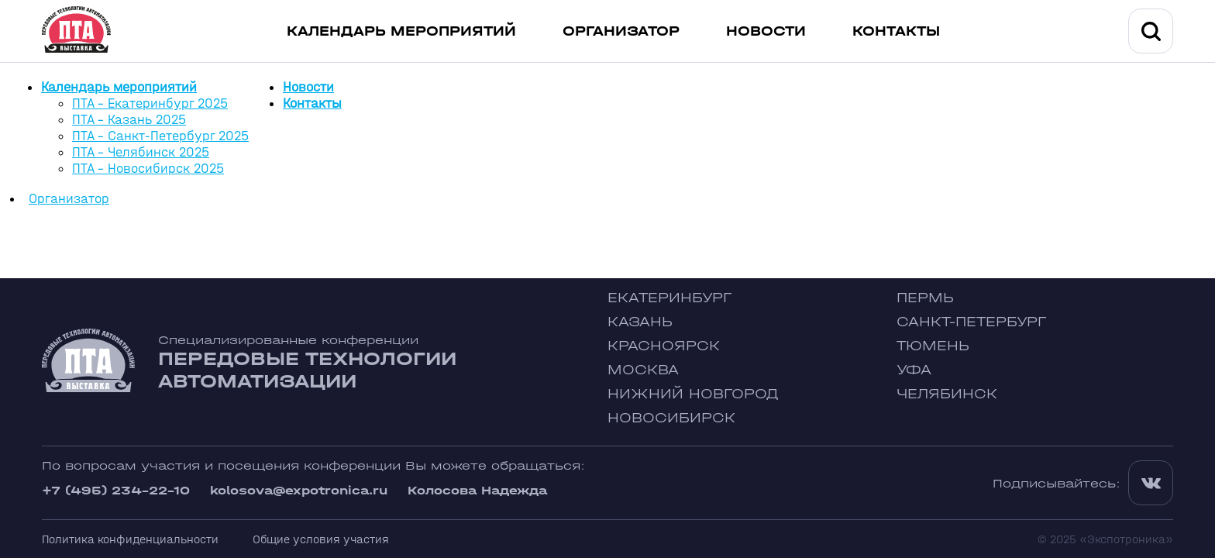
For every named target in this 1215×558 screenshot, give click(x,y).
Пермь (925, 298)
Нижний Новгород (693, 394)
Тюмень (933, 346)
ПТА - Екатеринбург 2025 (150, 103)
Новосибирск (671, 418)
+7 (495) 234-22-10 (116, 490)
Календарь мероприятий (401, 31)
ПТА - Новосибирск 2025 (148, 168)
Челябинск (947, 394)
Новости (766, 31)
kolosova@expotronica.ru (298, 490)
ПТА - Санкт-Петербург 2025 (160, 136)
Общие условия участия (321, 539)
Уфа (914, 370)
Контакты (896, 31)
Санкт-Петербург (971, 322)
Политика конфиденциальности (130, 539)
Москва (643, 370)
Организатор (621, 31)
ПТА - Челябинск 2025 (140, 152)
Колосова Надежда (477, 490)
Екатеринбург (669, 298)
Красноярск (664, 346)
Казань (640, 322)
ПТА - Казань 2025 (129, 120)
